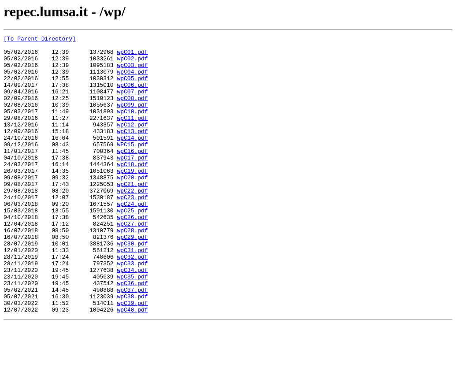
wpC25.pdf (132, 246)
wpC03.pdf (132, 71)
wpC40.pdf (132, 365)
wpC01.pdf (132, 55)
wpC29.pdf (132, 278)
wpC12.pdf (132, 143)
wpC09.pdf (132, 119)
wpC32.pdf (132, 301)
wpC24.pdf (132, 238)
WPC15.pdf (132, 167)
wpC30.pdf (132, 286)
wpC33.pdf (132, 309)
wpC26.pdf (132, 254)
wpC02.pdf (132, 63)
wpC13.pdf (132, 151)
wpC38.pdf (132, 349)
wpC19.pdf (132, 198)
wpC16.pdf (132, 174)
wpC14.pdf (132, 159)
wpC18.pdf (132, 190)
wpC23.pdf (132, 230)
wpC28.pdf (132, 270)
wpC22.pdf (132, 222)
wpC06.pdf (132, 95)
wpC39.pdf (132, 357)
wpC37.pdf (132, 341)
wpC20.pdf (132, 206)
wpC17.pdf (132, 182)
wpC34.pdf (132, 317)
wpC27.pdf (132, 262)
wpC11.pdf (132, 135)
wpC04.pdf (132, 79)
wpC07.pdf (132, 103)
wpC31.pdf (132, 293)
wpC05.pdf (132, 87)
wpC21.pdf (132, 214)
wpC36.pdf (132, 333)
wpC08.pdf (132, 111)
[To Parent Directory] (40, 40)
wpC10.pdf (132, 127)
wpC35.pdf (132, 325)
